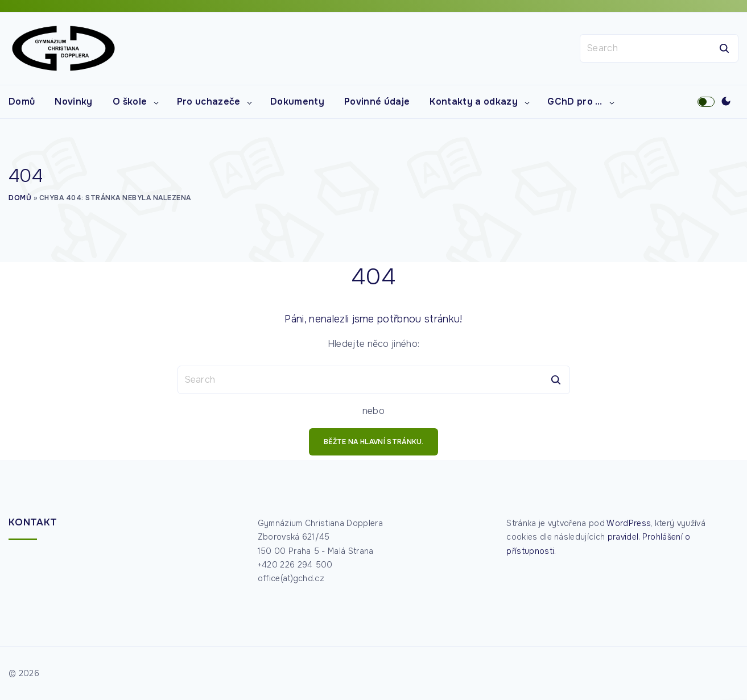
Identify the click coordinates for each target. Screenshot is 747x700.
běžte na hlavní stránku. (373, 441)
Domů (20, 197)
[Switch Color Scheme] (725, 101)
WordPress (628, 523)
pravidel (623, 537)
